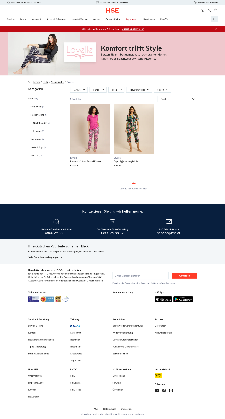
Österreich (117, 389)
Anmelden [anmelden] (184, 275)
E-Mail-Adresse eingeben (127, 275)
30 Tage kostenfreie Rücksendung (112, 2)
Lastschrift (75, 332)
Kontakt (32, 332)
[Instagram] (171, 390)
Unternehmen (35, 375)
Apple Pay (75, 360)
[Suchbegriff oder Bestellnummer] (220, 19)
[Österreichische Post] (158, 375)
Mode (45, 82)
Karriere (32, 389)
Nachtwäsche (57, 82)
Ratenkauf (75, 346)
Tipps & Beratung (37, 346)
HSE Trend (75, 389)
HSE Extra (75, 382)
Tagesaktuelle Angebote (206, 2)
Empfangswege (36, 382)
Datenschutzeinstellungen (125, 339)
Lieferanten (160, 325)
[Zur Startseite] (112, 10)
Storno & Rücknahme (38, 353)
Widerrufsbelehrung (122, 332)
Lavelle (36, 82)
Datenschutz (109, 408)
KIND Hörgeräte (163, 332)
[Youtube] (157, 390)
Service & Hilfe (35, 325)
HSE (72, 375)
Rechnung (75, 339)
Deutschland (118, 375)
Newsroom (33, 396)
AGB (96, 408)
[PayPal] (75, 325)
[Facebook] (164, 390)
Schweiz (116, 382)
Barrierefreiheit (120, 353)
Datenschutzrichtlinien (135, 283)
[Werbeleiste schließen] (216, 29)
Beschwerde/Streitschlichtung (127, 325)
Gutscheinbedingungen (164, 283)
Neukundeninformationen (41, 339)
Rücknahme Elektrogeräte (125, 346)
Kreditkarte (76, 353)
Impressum (126, 408)
